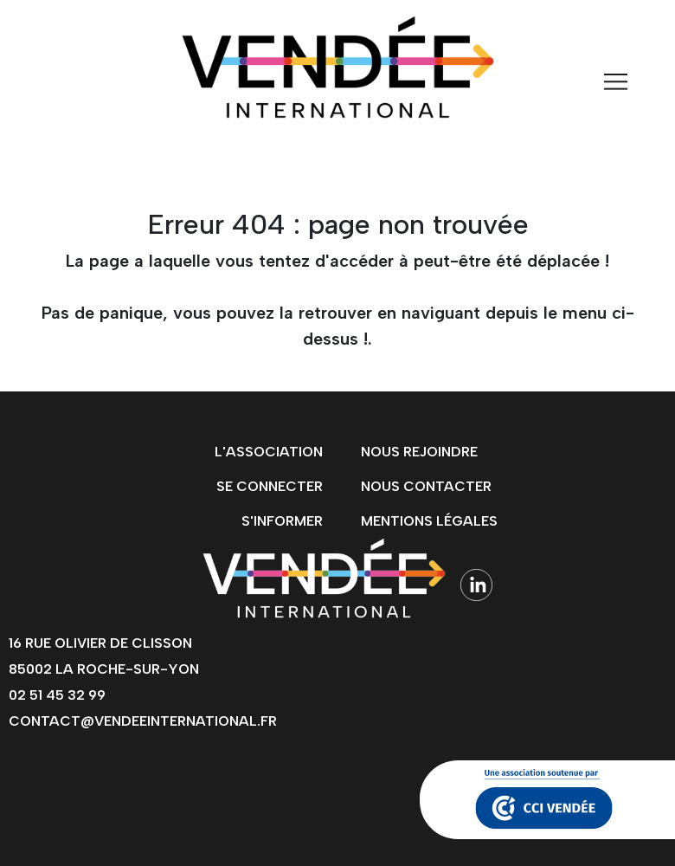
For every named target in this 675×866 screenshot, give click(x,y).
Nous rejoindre (419, 451)
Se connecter (269, 486)
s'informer (282, 521)
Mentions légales (429, 521)
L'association (269, 451)
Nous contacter (426, 486)
